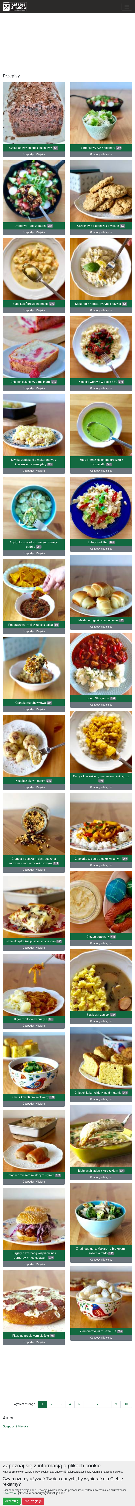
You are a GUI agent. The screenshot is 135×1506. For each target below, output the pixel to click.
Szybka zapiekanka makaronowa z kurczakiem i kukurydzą (34, 462)
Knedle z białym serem (34, 781)
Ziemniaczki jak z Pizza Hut (101, 1331)
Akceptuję (11, 1501)
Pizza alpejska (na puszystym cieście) (33, 941)
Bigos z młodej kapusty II (33, 1019)
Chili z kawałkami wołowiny (33, 1097)
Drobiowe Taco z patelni (34, 226)
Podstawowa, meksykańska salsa (33, 625)
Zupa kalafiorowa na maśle (34, 304)
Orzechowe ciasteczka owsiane (101, 226)
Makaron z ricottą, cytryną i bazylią (101, 304)
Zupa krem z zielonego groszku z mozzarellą (101, 462)
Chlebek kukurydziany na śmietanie (101, 1092)
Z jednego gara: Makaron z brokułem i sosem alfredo (101, 1251)
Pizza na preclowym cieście (33, 1335)
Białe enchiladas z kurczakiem (101, 1170)
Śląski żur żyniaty (101, 1014)
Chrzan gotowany (101, 937)
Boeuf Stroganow (101, 698)
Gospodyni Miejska (34, 154)
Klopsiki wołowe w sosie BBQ (101, 382)
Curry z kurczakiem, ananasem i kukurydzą (101, 778)
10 (126, 1404)
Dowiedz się (10, 1493)
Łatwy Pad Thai (101, 542)
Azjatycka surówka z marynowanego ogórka (34, 544)
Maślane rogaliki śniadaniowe (101, 620)
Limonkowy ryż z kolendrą (101, 148)
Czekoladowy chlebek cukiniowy (33, 148)
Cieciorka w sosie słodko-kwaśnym (101, 859)
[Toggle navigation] (127, 6)
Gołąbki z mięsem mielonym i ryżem (34, 1175)
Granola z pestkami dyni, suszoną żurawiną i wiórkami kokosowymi (34, 861)
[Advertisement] (67, 42)
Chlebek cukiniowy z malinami (34, 382)
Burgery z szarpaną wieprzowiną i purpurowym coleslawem (34, 1255)
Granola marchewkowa (33, 703)
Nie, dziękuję (33, 1501)
